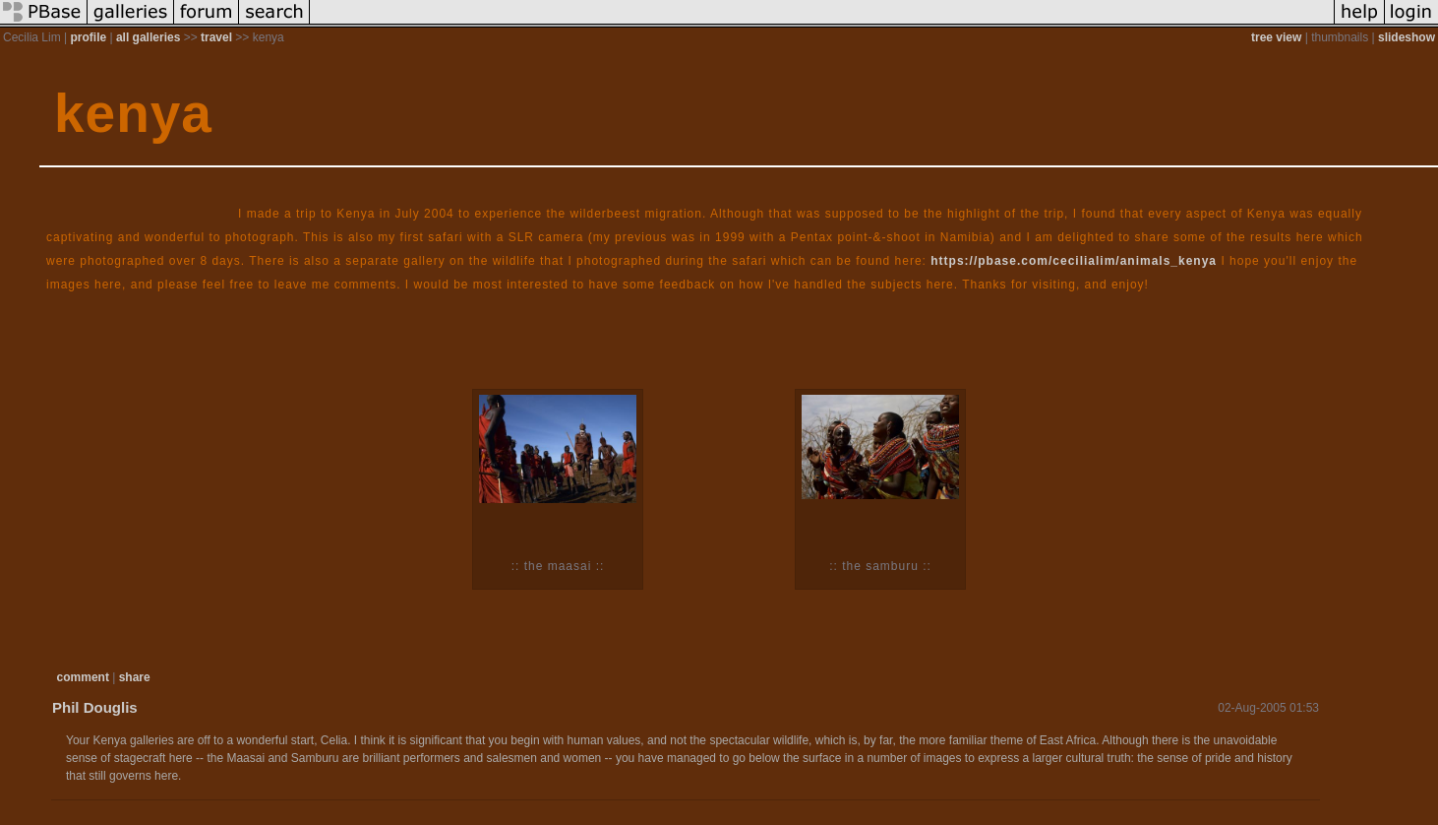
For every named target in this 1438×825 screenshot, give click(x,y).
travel (216, 37)
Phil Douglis (95, 707)
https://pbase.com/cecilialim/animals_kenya (1073, 261)
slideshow (1406, 37)
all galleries (148, 37)
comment (83, 677)
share (134, 677)
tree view (1276, 37)
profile (88, 37)
